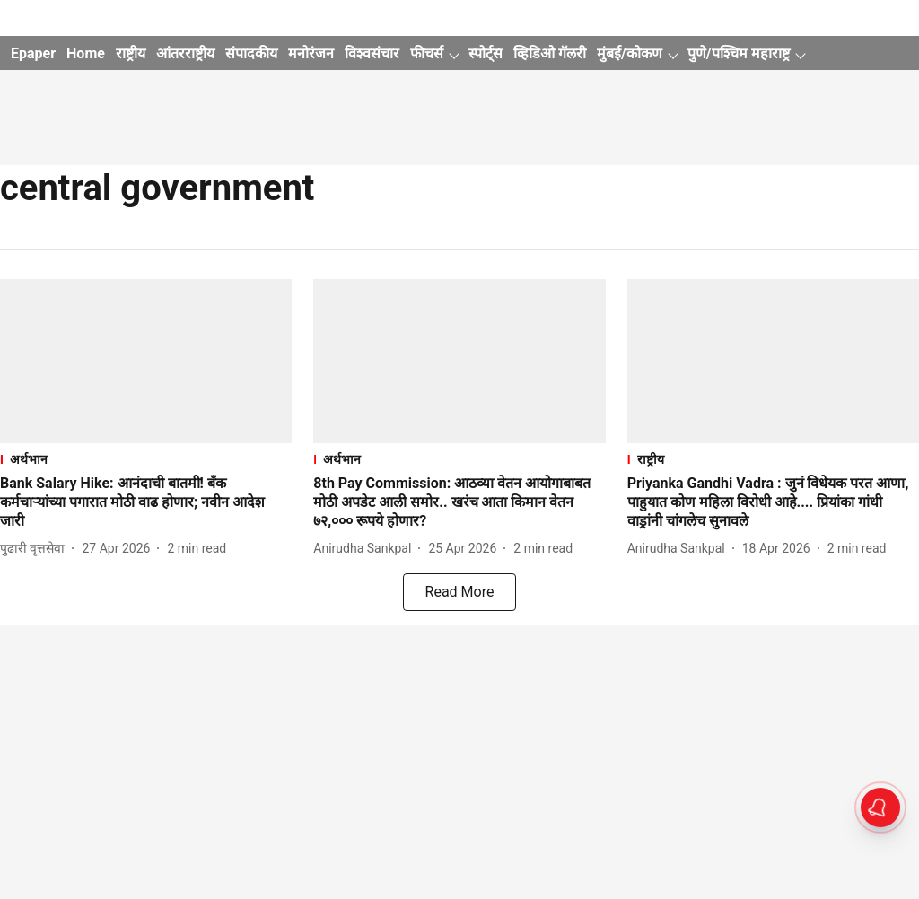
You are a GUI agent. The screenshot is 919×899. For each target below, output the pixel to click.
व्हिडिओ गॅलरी (549, 53)
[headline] (146, 502)
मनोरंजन (311, 53)
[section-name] (146, 458)
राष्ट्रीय (130, 53)
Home (85, 53)
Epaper (33, 53)
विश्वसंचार (372, 53)
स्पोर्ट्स (485, 53)
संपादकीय (251, 53)
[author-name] (36, 548)
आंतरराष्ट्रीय (185, 53)
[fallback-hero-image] (146, 361)
